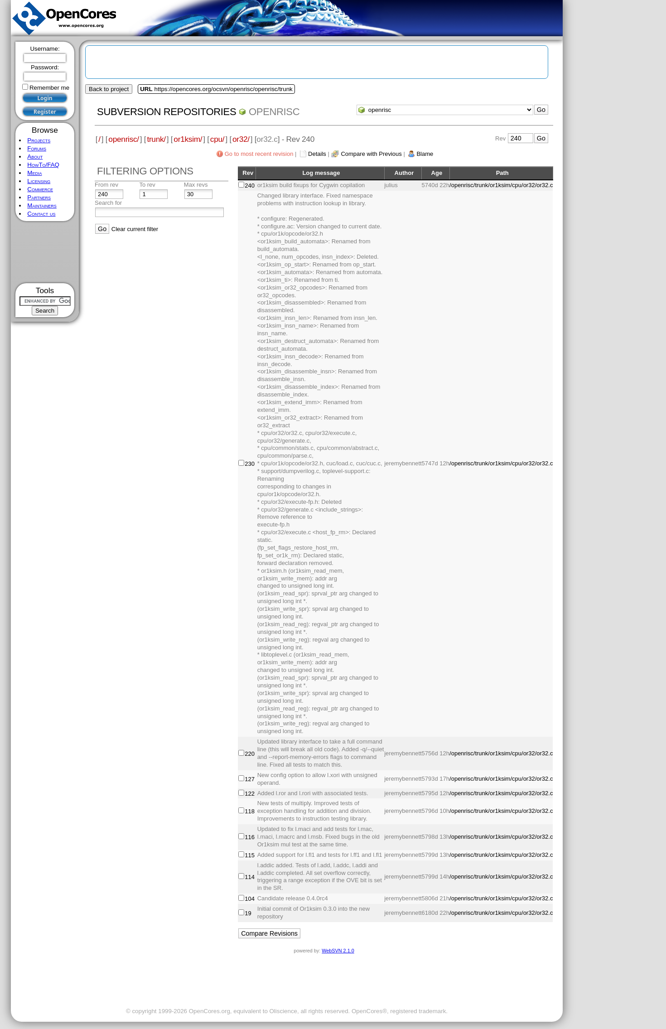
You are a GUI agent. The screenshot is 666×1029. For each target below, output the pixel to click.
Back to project (109, 89)
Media (34, 172)
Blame (424, 153)
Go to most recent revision (259, 153)
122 (250, 793)
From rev (106, 184)
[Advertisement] (45, 252)
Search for (108, 202)
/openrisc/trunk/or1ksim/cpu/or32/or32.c (501, 185)
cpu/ (217, 139)
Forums (36, 148)
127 (250, 779)
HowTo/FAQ (43, 164)
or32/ (241, 139)
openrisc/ (123, 139)
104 (250, 898)
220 (250, 753)
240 (250, 185)
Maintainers (41, 205)
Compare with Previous (371, 153)
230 (250, 463)
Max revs (196, 184)
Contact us (41, 213)
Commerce (40, 189)
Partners (39, 197)
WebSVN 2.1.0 (338, 950)
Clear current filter (134, 229)
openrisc (274, 111)
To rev (147, 184)
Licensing (38, 181)
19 (248, 913)
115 (250, 855)
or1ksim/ (188, 139)
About (35, 156)
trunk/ (156, 139)
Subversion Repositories (166, 111)
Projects (38, 140)
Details (317, 153)
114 (250, 877)
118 (250, 811)
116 (250, 837)
